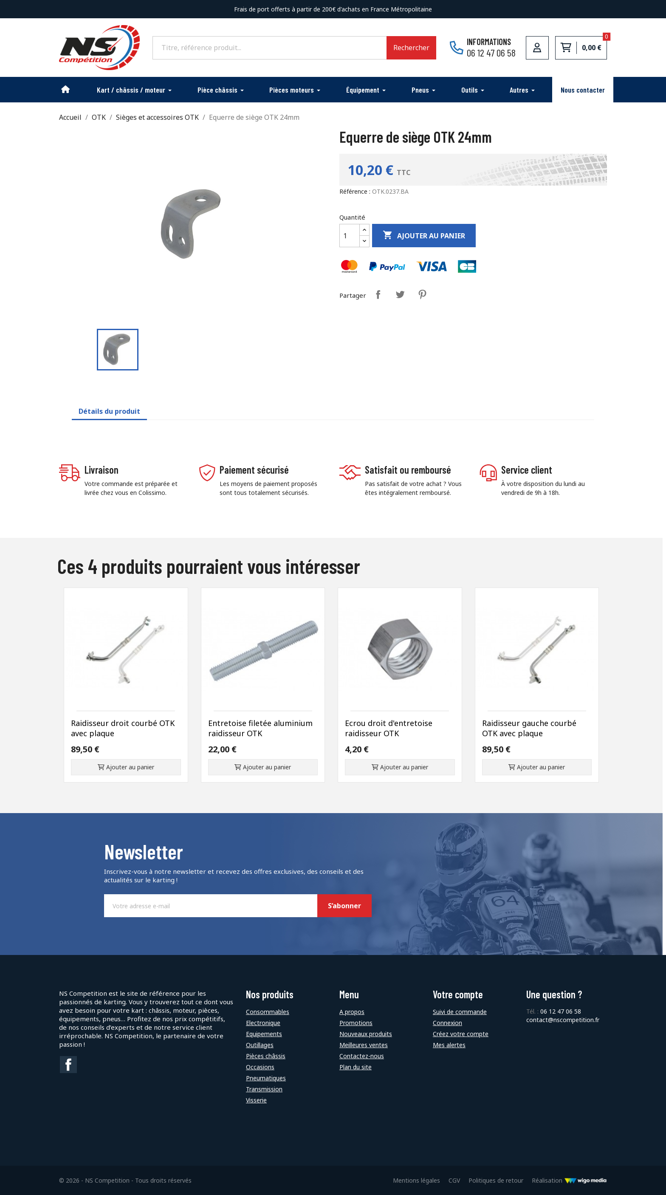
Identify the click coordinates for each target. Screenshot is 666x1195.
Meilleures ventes (363, 1045)
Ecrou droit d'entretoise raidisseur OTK (388, 728)
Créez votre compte (460, 1034)
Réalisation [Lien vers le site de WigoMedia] (569, 1180)
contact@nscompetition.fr (562, 1020)
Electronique (263, 1023)
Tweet (400, 294)
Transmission (264, 1089)
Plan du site (355, 1067)
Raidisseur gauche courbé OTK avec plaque (529, 728)
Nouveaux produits (365, 1034)
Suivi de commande (460, 1012)
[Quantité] (349, 235)
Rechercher (411, 47)
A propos (351, 1012)
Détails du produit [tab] (109, 411)
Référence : (354, 191)
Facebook (68, 1064)
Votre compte (458, 994)
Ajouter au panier (424, 235)
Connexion (447, 1023)
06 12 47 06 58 (560, 1011)
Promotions (356, 1023)
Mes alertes (449, 1045)
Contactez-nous (361, 1056)
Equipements (264, 1034)
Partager (378, 294)
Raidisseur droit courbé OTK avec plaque (123, 728)
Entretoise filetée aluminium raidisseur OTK (260, 728)
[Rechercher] (269, 47)
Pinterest (422, 294)
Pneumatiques (266, 1078)
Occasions (260, 1067)
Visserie (256, 1100)
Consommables (267, 1012)
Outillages (260, 1045)
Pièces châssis (265, 1056)
